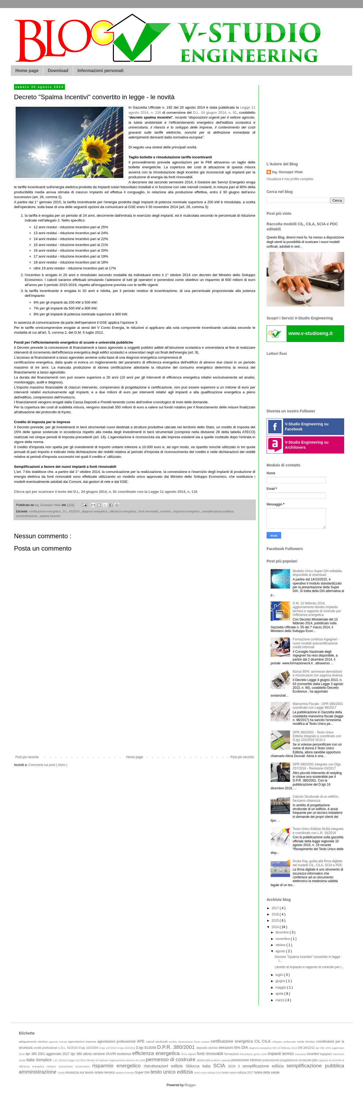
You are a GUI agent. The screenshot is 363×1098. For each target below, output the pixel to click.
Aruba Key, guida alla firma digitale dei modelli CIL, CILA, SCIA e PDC (318, 863)
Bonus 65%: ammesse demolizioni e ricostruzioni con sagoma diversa (318, 673)
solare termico (105, 1072)
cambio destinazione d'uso (185, 1041)
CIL (258, 1041)
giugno (280, 981)
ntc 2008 (140, 1060)
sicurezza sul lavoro (80, 1072)
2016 (276, 914)
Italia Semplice (39, 1060)
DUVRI (111, 1054)
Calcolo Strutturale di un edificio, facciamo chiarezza (316, 798)
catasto (206, 1041)
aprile (279, 994)
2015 (276, 920)
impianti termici (281, 1053)
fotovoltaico (247, 1054)
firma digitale (189, 1054)
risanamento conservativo (75, 1066)
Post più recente (27, 757)
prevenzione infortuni (246, 1060)
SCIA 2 (235, 1066)
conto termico (306, 1041)
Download (58, 70)
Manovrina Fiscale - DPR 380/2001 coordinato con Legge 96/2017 (318, 706)
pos (208, 1060)
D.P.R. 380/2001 (176, 1047)
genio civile (261, 1054)
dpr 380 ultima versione (88, 1054)
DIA (245, 1047)
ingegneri (326, 1054)
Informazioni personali (101, 70)
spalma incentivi (50, 516)
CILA (267, 1041)
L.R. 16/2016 (60, 1060)
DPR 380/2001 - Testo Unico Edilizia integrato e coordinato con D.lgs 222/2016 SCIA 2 (317, 736)
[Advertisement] (135, 710)
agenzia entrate (58, 1041)
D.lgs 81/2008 (146, 1048)
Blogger (190, 1085)
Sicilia (61, 1072)
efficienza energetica (123, 511)
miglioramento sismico (122, 1060)
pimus (201, 1060)
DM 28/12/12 (307, 1047)
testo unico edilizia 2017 (238, 1072)
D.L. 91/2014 (71, 511)
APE (141, 1041)
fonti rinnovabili (149, 511)
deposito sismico (207, 1047)
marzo (280, 1000)
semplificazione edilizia (265, 1066)
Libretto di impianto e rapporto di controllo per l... (309, 967)
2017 (276, 908)
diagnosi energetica (95, 511)
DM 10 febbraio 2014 (285, 1047)
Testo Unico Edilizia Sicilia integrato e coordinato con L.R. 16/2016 (318, 831)
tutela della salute (267, 1072)
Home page (27, 70)
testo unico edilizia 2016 (208, 1072)
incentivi (166, 511)
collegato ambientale (284, 1041)
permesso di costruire (171, 1059)
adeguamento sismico (34, 1041)
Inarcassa (301, 1054)
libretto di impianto (98, 1060)
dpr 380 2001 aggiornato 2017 (48, 1054)
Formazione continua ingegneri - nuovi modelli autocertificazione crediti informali (316, 643)
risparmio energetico (187, 511)
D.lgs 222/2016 (127, 1047)
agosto (280, 951)
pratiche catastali (221, 1060)
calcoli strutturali (157, 1041)
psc (315, 1060)
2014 (276, 927)
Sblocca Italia (199, 1066)
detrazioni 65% (230, 1048)
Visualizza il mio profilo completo (290, 179)
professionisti (271, 1060)
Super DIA (143, 1072)
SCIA (220, 1065)
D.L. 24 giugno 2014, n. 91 (215, 112)
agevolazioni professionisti (117, 1041)
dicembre (282, 932)
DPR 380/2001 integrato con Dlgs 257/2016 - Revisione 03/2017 (317, 766)
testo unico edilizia (172, 1072)
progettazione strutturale (296, 1060)
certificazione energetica (45, 511)
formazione (232, 1054)
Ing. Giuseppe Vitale (287, 172)
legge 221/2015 (77, 1060)
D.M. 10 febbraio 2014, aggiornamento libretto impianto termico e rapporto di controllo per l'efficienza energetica (317, 609)
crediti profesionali (46, 1047)
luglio (279, 975)
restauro (52, 1066)
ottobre (281, 945)
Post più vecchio (242, 757)
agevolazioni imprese (82, 1041)
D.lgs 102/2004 (89, 1047)
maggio (281, 987)
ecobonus (124, 1054)
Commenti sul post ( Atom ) (47, 765)
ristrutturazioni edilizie (165, 1066)
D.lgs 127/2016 (108, 1047)
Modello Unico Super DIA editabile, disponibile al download (318, 573)
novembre (283, 939)
